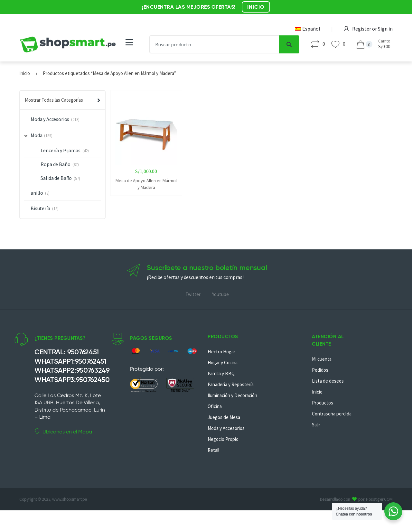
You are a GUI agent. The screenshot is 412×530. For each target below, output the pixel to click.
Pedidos (320, 370)
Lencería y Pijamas (60, 150)
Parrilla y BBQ (221, 373)
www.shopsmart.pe (69, 499)
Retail (213, 450)
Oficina (215, 406)
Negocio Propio (223, 439)
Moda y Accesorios (50, 119)
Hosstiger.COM (379, 499)
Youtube (220, 294)
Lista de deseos (328, 381)
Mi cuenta (322, 359)
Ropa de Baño (55, 164)
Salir (316, 425)
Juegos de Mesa (224, 417)
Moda (33, 135)
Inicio (24, 73)
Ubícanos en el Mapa (63, 431)
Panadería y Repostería (231, 384)
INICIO (256, 7)
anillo (37, 193)
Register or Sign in (368, 28)
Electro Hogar (221, 352)
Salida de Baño (56, 178)
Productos (322, 403)
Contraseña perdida (331, 414)
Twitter (193, 294)
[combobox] (214, 44)
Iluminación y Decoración (232, 395)
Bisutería (40, 208)
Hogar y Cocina (223, 362)
